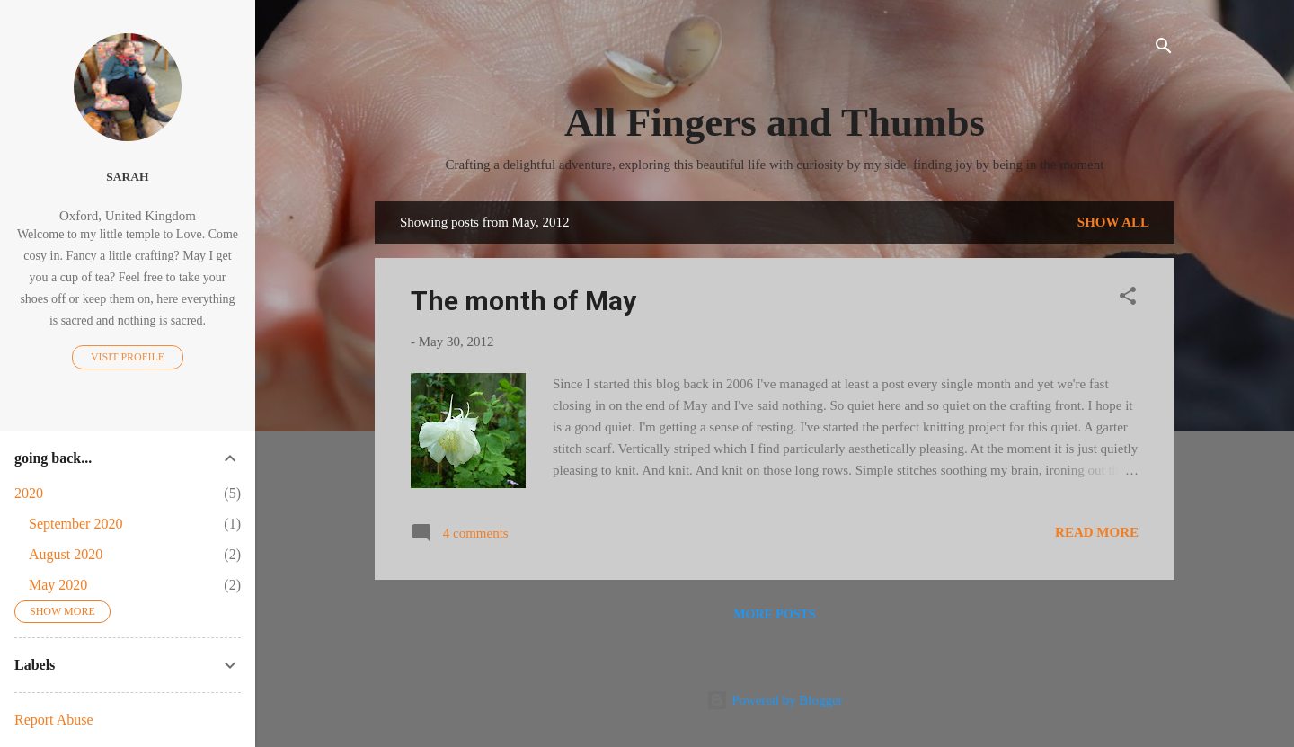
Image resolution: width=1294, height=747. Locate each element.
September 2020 (75, 523)
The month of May (523, 300)
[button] (1128, 299)
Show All (1113, 222)
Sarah (127, 176)
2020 (28, 493)
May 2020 (58, 584)
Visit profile (127, 357)
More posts (774, 614)
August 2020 (65, 554)
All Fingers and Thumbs (774, 122)
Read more (1097, 532)
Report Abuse (53, 719)
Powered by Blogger (774, 700)
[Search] (1163, 49)
